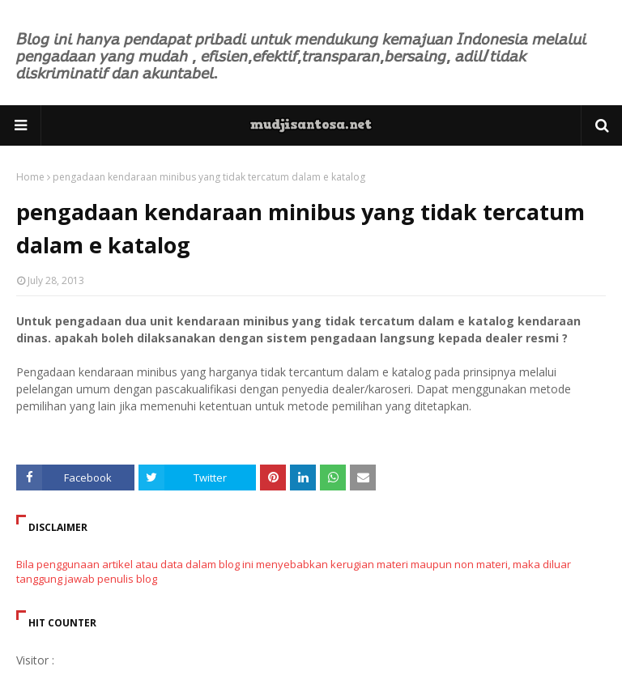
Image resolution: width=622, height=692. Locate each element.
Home (30, 177)
